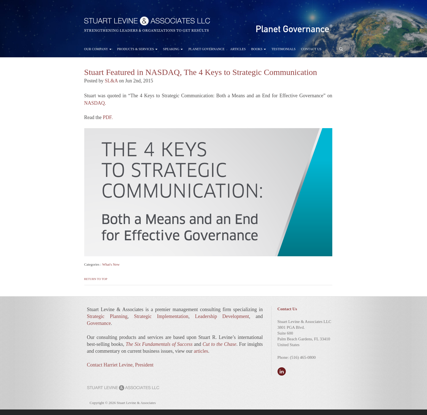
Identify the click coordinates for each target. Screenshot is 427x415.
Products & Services (137, 49)
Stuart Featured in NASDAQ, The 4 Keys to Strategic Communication (200, 72)
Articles (238, 49)
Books (258, 49)
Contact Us (311, 49)
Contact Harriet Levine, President (120, 365)
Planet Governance (206, 49)
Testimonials (283, 49)
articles (201, 351)
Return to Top (95, 279)
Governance (99, 323)
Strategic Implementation (161, 316)
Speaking (173, 49)
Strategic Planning (107, 316)
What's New (110, 264)
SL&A (111, 80)
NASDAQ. (95, 103)
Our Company (98, 49)
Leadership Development (222, 316)
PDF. (108, 117)
